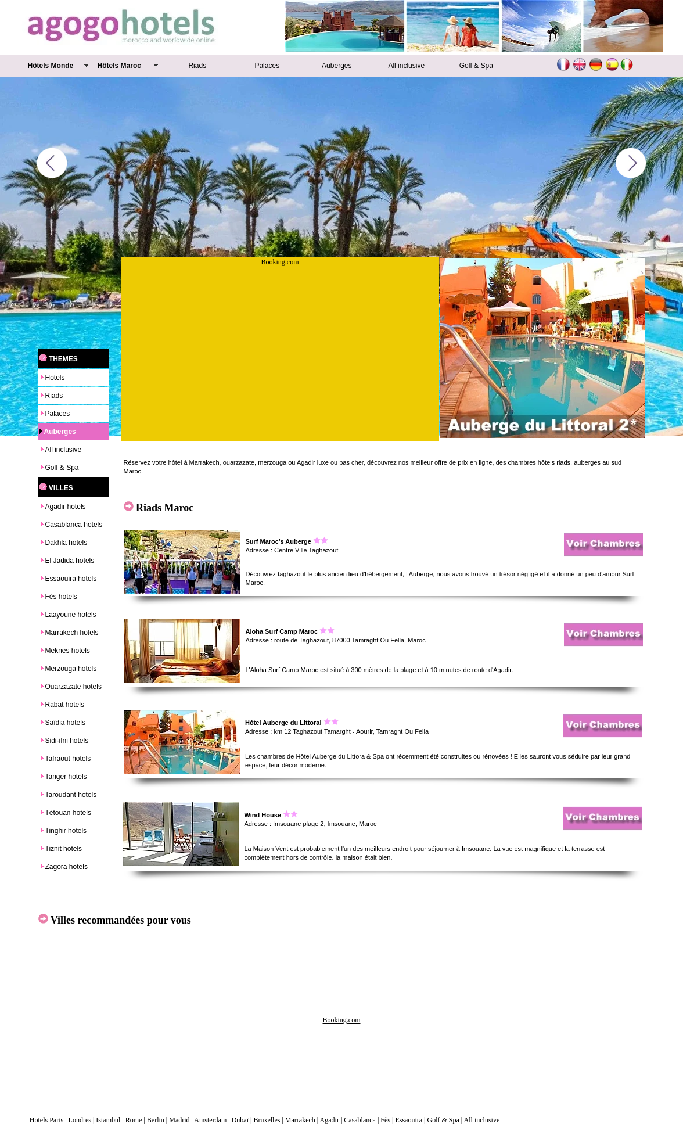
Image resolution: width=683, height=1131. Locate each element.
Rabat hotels (64, 705)
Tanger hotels (66, 777)
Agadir (329, 1120)
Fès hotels (61, 597)
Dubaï (240, 1120)
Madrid (179, 1120)
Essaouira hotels (71, 579)
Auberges (336, 66)
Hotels (55, 378)
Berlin (155, 1120)
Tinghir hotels (66, 831)
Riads (197, 66)
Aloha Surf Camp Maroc (282, 631)
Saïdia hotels (65, 723)
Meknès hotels (67, 651)
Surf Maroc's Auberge (278, 541)
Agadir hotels (65, 506)
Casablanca (360, 1120)
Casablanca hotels (74, 524)
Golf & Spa (476, 66)
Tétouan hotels (68, 813)
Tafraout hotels (68, 759)
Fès (385, 1120)
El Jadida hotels (70, 560)
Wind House (263, 815)
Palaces (266, 66)
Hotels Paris (46, 1120)
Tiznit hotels (63, 849)
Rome (133, 1120)
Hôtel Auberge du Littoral (283, 722)
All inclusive (406, 66)
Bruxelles (266, 1120)
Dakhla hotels (66, 542)
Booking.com (280, 262)
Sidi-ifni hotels (67, 741)
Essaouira (408, 1120)
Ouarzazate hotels (73, 687)
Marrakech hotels (72, 633)
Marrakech (300, 1120)
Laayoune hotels (70, 615)
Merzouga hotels (71, 669)
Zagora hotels (66, 867)
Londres (80, 1120)
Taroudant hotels (71, 795)
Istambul (108, 1120)
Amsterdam (210, 1120)
